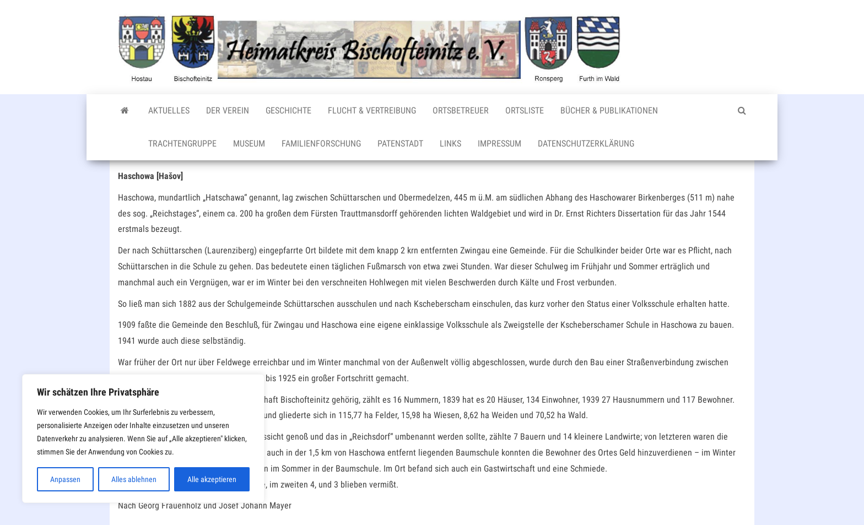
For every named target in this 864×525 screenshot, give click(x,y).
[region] (143, 438)
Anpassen (65, 479)
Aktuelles (169, 110)
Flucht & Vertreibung (372, 110)
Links (450, 143)
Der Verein (227, 110)
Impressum (499, 143)
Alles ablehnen (133, 479)
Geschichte (288, 110)
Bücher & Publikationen (609, 110)
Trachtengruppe (182, 143)
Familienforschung (321, 143)
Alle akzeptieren (211, 479)
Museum (249, 143)
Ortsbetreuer (461, 110)
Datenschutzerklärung (586, 143)
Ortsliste (524, 110)
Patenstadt (400, 143)
